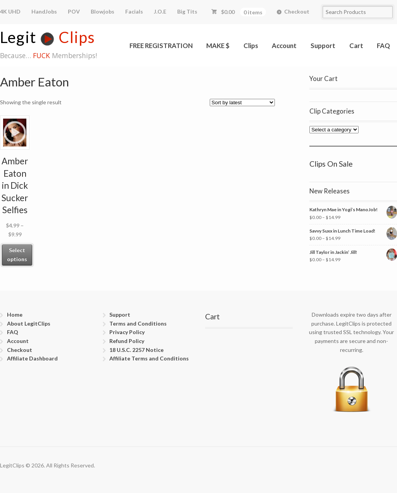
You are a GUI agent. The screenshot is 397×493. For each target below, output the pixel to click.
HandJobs (44, 11)
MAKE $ (218, 45)
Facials (134, 11)
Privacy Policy (127, 332)
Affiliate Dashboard (32, 358)
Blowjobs (102, 11)
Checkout (296, 11)
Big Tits (187, 11)
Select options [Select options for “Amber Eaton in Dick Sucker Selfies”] (17, 254)
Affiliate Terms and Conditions (149, 358)
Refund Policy (126, 341)
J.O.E (160, 11)
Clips (250, 45)
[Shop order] (242, 102)
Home (14, 314)
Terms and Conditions (138, 323)
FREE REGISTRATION (161, 45)
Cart (356, 45)
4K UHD (10, 11)
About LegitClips (28, 323)
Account (284, 45)
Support (323, 45)
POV (74, 11)
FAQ (383, 45)
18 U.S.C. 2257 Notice (136, 349)
